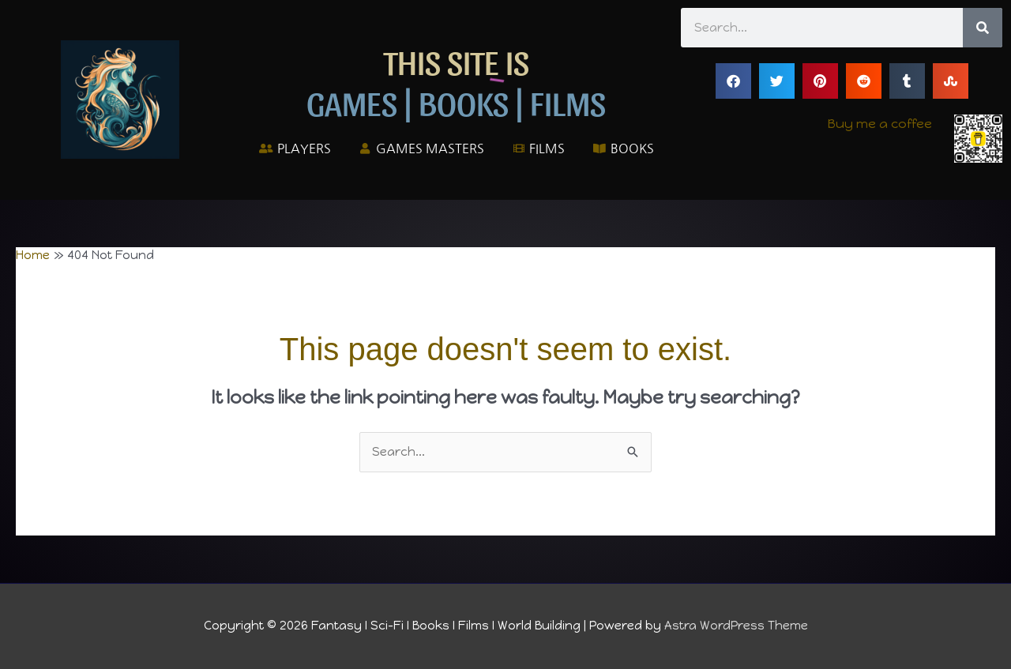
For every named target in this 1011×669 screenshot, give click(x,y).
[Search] (982, 27)
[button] (733, 81)
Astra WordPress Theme (736, 625)
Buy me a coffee (880, 123)
